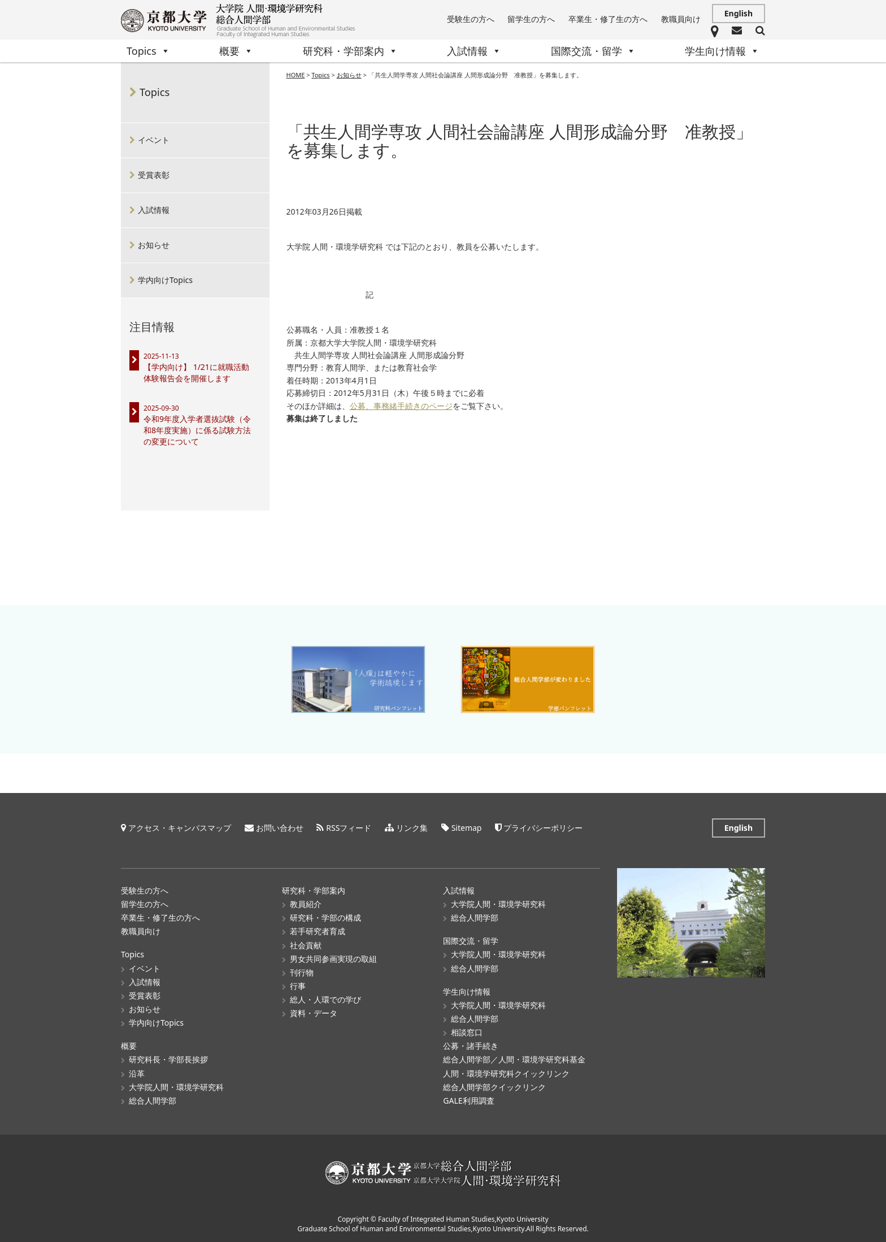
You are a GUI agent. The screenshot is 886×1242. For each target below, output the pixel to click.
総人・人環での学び (325, 999)
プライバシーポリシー (543, 827)
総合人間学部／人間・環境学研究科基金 (514, 1059)
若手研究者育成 (317, 931)
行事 (298, 985)
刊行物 (302, 972)
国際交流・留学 (593, 51)
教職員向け (681, 19)
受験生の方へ (470, 19)
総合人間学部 (152, 1100)
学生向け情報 (722, 51)
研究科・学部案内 (350, 51)
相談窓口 (467, 1032)
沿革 (137, 1073)
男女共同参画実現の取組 (333, 958)
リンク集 (412, 827)
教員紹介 (306, 904)
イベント (154, 139)
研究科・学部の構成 (325, 917)
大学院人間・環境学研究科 (176, 1087)
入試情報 (474, 51)
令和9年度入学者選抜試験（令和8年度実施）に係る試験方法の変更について (197, 430)
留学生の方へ (531, 19)
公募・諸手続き (470, 1045)
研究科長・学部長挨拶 (168, 1059)
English (738, 13)
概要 (236, 51)
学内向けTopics (165, 279)
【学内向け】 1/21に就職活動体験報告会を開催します (196, 372)
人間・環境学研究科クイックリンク (506, 1073)
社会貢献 (306, 945)
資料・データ (313, 1013)
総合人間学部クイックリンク (494, 1087)
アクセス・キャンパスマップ (179, 827)
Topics (148, 51)
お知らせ (154, 244)
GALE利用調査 (468, 1100)
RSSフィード (348, 827)
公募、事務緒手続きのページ (401, 406)
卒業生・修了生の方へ (608, 19)
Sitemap (466, 827)
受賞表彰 (154, 174)
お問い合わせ (279, 827)
